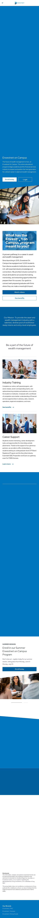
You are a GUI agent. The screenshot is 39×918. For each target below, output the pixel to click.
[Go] (19, 292)
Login (25, 179)
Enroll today (9, 179)
